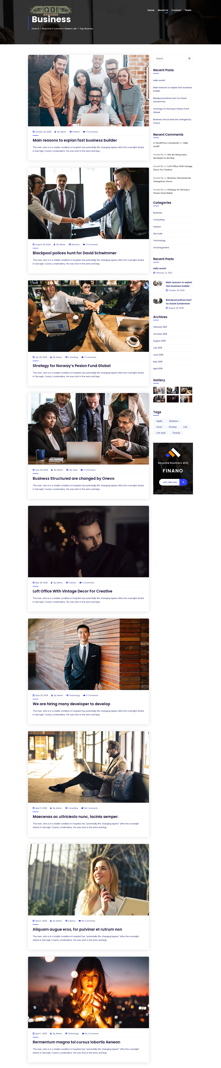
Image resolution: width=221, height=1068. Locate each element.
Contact (176, 10)
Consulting (73, 357)
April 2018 (158, 368)
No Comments (89, 808)
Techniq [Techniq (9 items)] (176, 432)
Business (76, 244)
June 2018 (158, 354)
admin (63, 131)
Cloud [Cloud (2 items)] (159, 427)
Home (151, 10)
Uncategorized (161, 247)
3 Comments (90, 131)
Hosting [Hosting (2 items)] (172, 427)
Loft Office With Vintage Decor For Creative (72, 591)
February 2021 (160, 326)
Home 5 (35, 28)
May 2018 (157, 361)
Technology (74, 695)
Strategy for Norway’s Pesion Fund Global (72, 365)
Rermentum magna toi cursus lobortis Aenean (76, 1042)
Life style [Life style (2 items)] (160, 432)
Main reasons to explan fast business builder (75, 140)
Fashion (76, 131)
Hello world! (159, 80)
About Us (163, 10)
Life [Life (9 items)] (185, 427)
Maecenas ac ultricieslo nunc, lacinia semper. (76, 816)
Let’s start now (175, 482)
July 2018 (157, 347)
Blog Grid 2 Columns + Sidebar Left (59, 28)
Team (188, 10)
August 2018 (159, 340)
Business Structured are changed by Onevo (73, 478)
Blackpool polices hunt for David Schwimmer (75, 253)
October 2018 (160, 333)
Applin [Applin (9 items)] (159, 421)
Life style (73, 470)
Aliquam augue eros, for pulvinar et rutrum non (77, 929)
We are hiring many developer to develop (71, 703)
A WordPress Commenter (166, 142)
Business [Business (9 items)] (173, 421)
